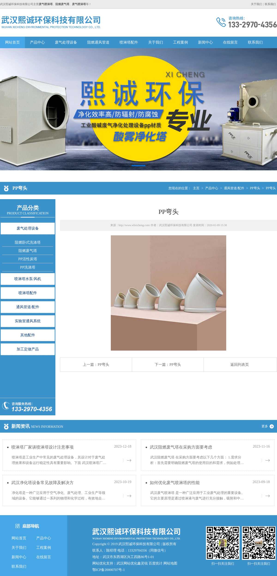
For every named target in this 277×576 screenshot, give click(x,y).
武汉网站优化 (127, 563)
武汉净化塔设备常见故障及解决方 (42, 482)
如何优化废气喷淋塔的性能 (175, 482)
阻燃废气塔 (27, 251)
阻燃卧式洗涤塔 (28, 242)
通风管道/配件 (234, 188)
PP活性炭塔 (27, 259)
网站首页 (12, 42)
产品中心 (37, 42)
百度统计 (156, 563)
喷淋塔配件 (129, 42)
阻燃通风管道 (98, 42)
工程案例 (180, 42)
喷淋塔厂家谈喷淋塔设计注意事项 (42, 447)
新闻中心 (205, 42)
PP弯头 (255, 188)
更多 (269, 426)
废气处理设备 (66, 42)
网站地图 (170, 563)
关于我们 (256, 4)
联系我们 (270, 4)
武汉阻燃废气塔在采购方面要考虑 (181, 447)
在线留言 (230, 42)
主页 (196, 188)
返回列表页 (239, 364)
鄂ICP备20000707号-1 (108, 570)
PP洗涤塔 (27, 267)
